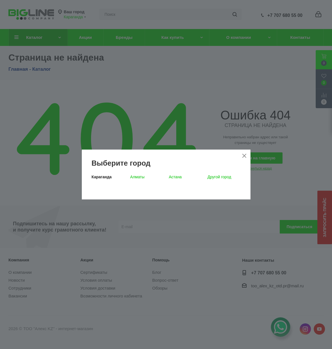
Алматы (137, 177)
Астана (175, 177)
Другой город (219, 177)
